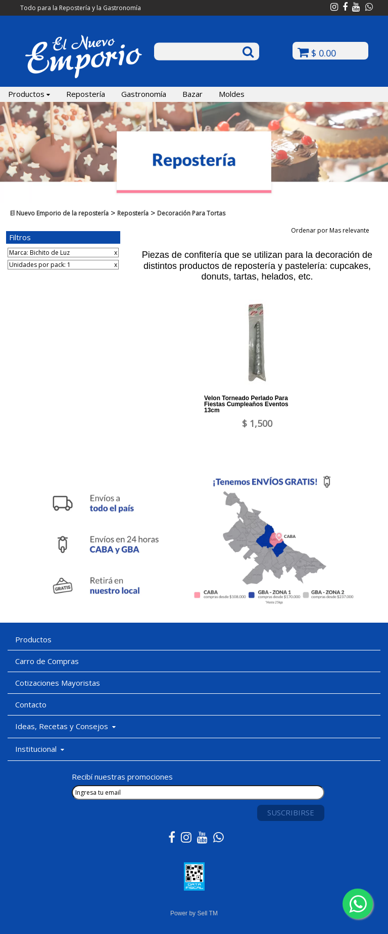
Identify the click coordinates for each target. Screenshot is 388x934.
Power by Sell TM (194, 913)
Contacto (30, 704)
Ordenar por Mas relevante (333, 230)
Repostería (85, 94)
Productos (29, 94)
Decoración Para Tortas (191, 213)
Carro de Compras (47, 661)
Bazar (192, 94)
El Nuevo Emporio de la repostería (59, 213)
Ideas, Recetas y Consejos (65, 726)
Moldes (232, 94)
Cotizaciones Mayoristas (57, 683)
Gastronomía (143, 94)
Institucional (39, 749)
